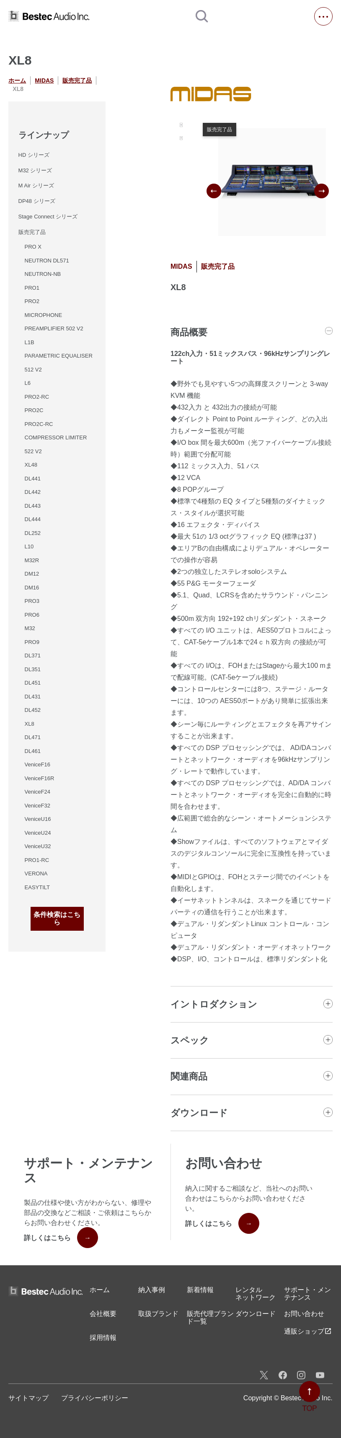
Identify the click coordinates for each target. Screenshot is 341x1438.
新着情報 (200, 1289)
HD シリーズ (33, 155)
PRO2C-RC (39, 424)
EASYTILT (37, 887)
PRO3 (32, 601)
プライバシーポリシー (94, 1398)
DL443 (33, 506)
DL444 (33, 519)
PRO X (33, 247)
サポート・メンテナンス (307, 1293)
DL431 (33, 696)
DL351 (33, 669)
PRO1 (32, 288)
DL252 (33, 533)
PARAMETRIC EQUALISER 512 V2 (59, 363)
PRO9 (32, 642)
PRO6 (32, 615)
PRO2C (34, 410)
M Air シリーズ (36, 185)
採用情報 (103, 1337)
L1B (29, 342)
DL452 (33, 710)
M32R (32, 560)
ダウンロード (255, 1313)
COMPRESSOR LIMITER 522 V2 (56, 444)
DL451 (33, 683)
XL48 (31, 465)
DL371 (33, 655)
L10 (29, 546)
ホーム (17, 80)
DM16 (32, 587)
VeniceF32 (37, 805)
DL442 (33, 492)
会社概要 (103, 1313)
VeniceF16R (39, 778)
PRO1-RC (37, 860)
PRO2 (32, 301)
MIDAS (44, 80)
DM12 (32, 574)
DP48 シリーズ (36, 201)
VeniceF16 (37, 764)
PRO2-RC (37, 397)
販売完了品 (77, 80)
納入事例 (151, 1289)
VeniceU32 (38, 846)
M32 (30, 628)
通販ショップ (308, 1331)
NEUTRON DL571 (47, 260)
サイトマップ (28, 1398)
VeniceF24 (37, 792)
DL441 (33, 478)
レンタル (255, 1294)
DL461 (33, 751)
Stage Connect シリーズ (48, 216)
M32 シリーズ (35, 170)
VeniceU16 (38, 819)
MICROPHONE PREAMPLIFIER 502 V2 (54, 322)
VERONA (36, 873)
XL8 (29, 724)
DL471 (33, 737)
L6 (28, 383)
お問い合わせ (304, 1313)
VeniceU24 (38, 833)
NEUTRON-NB (43, 274)
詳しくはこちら (61, 1237)
